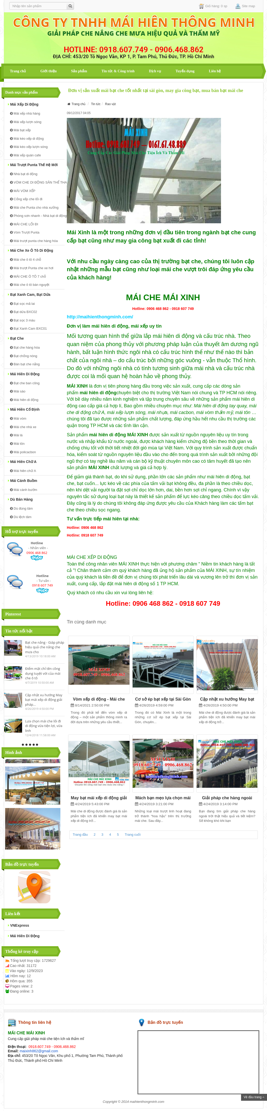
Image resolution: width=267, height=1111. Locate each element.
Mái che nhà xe (23, 427)
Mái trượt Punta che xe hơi (31, 268)
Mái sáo (17, 391)
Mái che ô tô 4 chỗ (25, 259)
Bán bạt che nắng (25, 364)
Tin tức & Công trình (118, 71)
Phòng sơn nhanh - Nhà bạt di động (37, 216)
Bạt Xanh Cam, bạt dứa (29, 294)
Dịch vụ (155, 71)
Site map (245, 6)
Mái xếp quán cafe (25, 155)
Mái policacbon (23, 452)
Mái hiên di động (24, 374)
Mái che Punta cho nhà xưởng (34, 207)
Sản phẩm (79, 71)
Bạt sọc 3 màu (22, 320)
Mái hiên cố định (24, 409)
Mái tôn (17, 444)
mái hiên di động (24, 936)
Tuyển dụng (185, 71)
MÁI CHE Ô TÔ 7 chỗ (28, 276)
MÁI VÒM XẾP (22, 191)
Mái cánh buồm (22, 481)
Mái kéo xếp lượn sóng (29, 147)
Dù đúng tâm (21, 508)
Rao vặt (110, 104)
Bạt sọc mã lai (22, 304)
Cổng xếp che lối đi (26, 199)
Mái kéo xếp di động (27, 138)
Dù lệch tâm (21, 517)
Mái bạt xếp (20, 130)
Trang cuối (133, 834)
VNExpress (18, 925)
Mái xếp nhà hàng (25, 113)
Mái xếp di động (23, 104)
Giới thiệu (48, 71)
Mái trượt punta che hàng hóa (34, 241)
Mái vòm (18, 418)
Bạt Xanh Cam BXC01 (28, 328)
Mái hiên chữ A (22, 462)
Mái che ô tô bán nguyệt (29, 285)
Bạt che (16, 338)
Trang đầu (80, 834)
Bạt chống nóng (23, 356)
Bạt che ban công (25, 383)
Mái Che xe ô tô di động (30, 250)
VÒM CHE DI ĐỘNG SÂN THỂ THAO (37, 182)
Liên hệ (215, 71)
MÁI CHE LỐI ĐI (24, 224)
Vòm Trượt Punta (25, 232)
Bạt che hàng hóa (25, 347)
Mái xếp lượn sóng (25, 122)
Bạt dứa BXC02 (23, 312)
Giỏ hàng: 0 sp (213, 6)
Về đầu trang (254, 1097)
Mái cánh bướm (23, 490)
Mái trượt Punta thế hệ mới (33, 165)
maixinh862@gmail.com (39, 1051)
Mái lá (16, 435)
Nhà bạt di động (24, 174)
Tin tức (95, 104)
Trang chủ (18, 71)
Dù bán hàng (20, 499)
